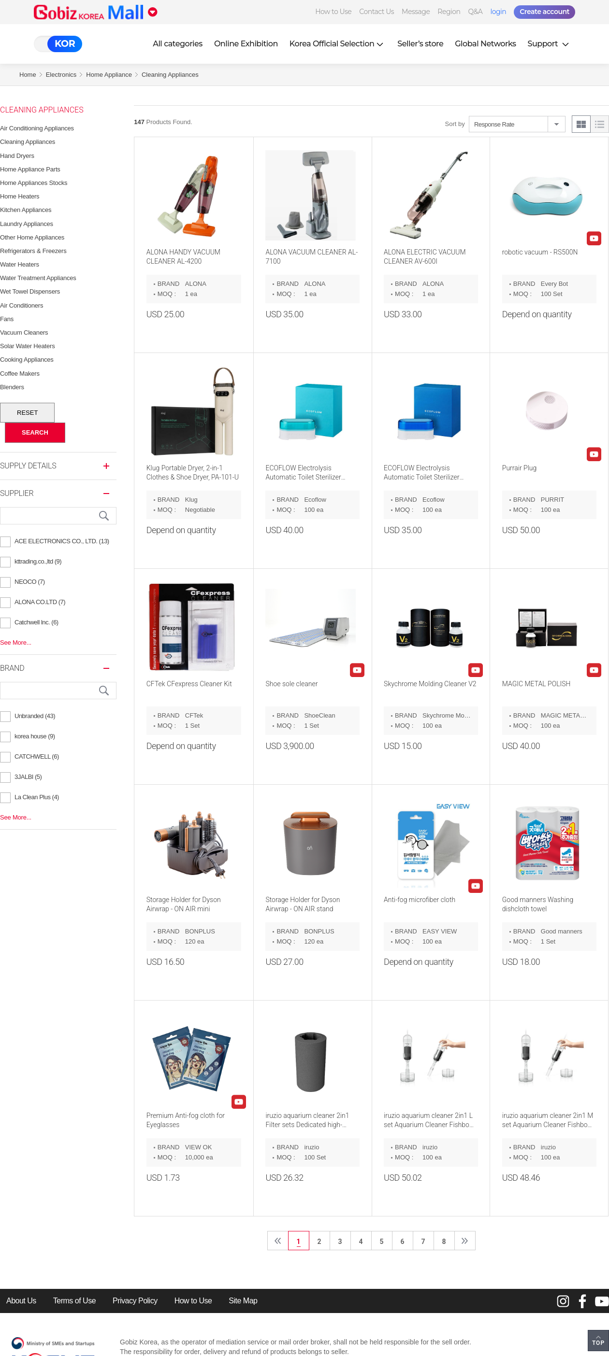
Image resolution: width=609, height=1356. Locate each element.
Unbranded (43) (34, 716)
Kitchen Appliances (25, 209)
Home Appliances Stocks (33, 182)
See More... (15, 642)
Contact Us (376, 11)
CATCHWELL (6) (36, 756)
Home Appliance (109, 74)
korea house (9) (34, 736)
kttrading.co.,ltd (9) (37, 561)
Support (549, 43)
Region (448, 11)
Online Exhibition (246, 43)
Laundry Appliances (26, 223)
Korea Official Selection (338, 43)
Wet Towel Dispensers (30, 291)
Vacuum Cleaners (24, 332)
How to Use (333, 11)
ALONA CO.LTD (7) (39, 602)
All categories (178, 43)
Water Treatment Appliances (38, 278)
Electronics (61, 74)
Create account (544, 11)
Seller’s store (420, 43)
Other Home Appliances (32, 237)
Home (27, 74)
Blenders (12, 387)
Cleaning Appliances (170, 74)
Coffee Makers (20, 373)
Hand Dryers (17, 155)
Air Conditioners (21, 305)
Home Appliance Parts (30, 169)
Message (416, 11)
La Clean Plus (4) (36, 797)
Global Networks (485, 43)
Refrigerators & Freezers (33, 250)
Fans (7, 319)
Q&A (475, 11)
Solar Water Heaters (27, 346)
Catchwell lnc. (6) (36, 622)
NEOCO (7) (29, 581)
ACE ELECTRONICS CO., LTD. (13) (61, 541)
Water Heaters (19, 264)
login (498, 11)
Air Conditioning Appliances (37, 128)
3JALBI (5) (28, 776)
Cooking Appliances (27, 359)
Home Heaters (19, 196)
